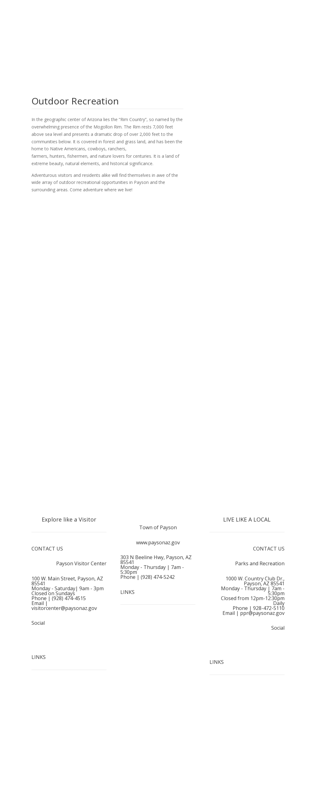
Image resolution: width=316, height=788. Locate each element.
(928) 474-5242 (158, 577)
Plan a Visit (47, 741)
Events (273, 711)
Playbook (270, 746)
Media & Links (158, 641)
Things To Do (50, 706)
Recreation (269, 729)
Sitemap (158, 658)
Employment (158, 624)
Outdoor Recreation (56, 724)
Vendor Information (260, 763)
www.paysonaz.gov (158, 542)
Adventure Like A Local (59, 759)
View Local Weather (234, 145)
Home (42, 689)
